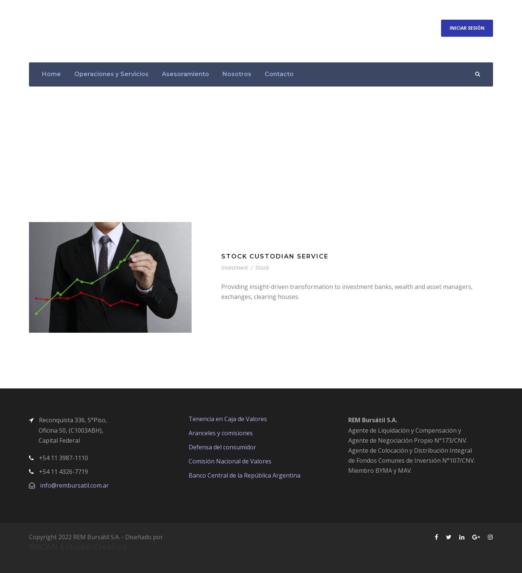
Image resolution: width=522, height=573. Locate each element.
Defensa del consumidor (222, 447)
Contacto (279, 74)
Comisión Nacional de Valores (230, 461)
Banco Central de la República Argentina (244, 475)
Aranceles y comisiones (221, 433)
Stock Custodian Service (275, 256)
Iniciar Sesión (467, 28)
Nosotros (236, 74)
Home (51, 74)
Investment (234, 267)
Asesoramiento (185, 74)
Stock (262, 267)
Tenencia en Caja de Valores (228, 419)
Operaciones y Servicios (111, 74)
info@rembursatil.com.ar (74, 485)
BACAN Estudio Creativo (78, 547)
